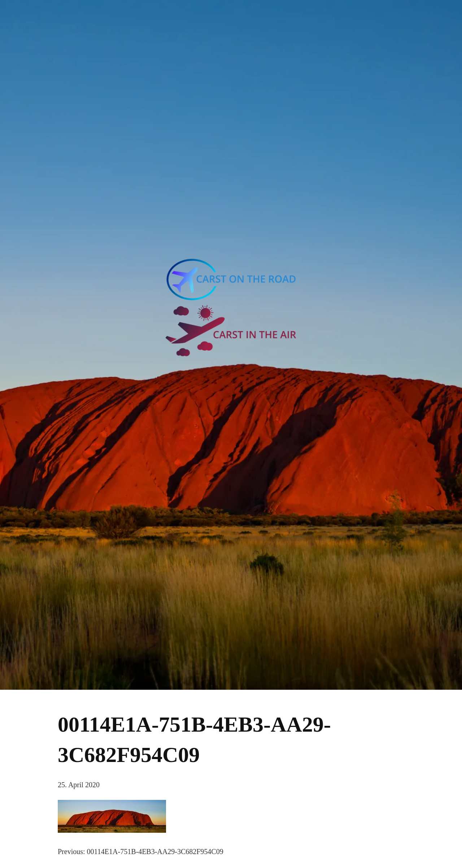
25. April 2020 (79, 785)
